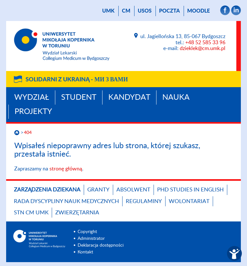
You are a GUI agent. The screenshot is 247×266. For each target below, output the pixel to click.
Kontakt (85, 252)
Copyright (87, 232)
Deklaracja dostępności (101, 245)
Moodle (198, 11)
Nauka (175, 97)
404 (28, 132)
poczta (169, 11)
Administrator (91, 238)
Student (78, 97)
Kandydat (129, 97)
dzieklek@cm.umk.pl (202, 48)
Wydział (31, 97)
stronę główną (65, 168)
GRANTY (98, 189)
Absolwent (133, 189)
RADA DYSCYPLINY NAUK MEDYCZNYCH (66, 201)
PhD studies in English (190, 189)
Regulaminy (144, 201)
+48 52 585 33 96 (205, 42)
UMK (108, 11)
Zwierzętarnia (77, 212)
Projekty (33, 112)
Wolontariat (189, 201)
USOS (145, 11)
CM (126, 11)
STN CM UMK (31, 212)
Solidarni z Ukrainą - (77, 80)
